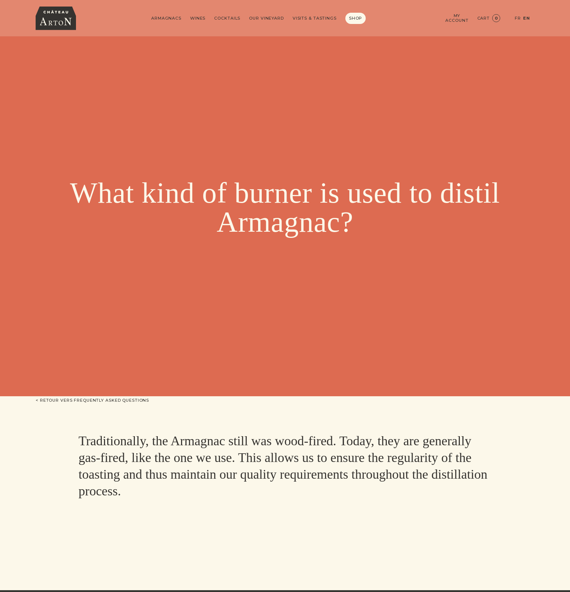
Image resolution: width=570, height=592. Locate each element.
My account (456, 18)
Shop (355, 18)
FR (518, 18)
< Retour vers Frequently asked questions (92, 400)
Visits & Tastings (315, 18)
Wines (197, 18)
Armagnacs (166, 18)
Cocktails (227, 18)
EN (526, 18)
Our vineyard (266, 18)
